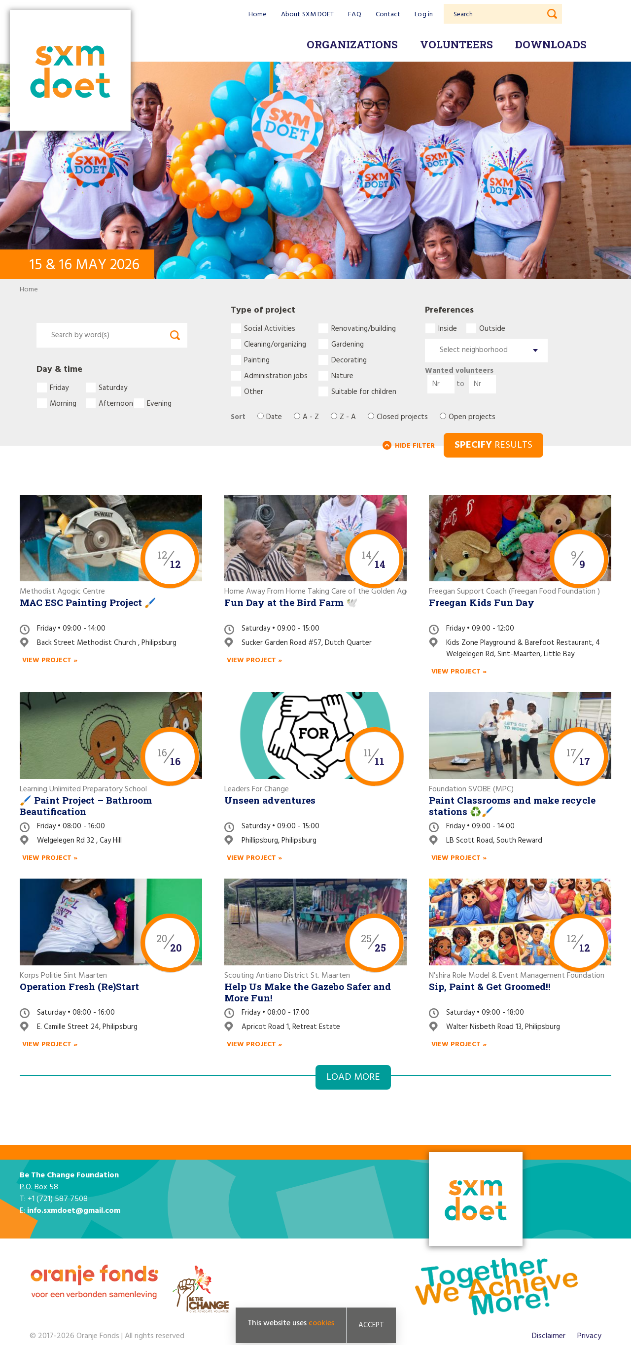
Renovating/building (363, 328)
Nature (342, 375)
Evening (159, 403)
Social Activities (269, 328)
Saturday (113, 387)
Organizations (352, 44)
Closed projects (402, 417)
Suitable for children (363, 391)
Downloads (551, 44)
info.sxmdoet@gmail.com (73, 1210)
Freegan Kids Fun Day (481, 602)
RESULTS (493, 445)
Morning (63, 403)
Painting (257, 359)
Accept (371, 1326)
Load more (353, 1077)
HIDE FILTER (415, 446)
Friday (59, 387)
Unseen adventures (270, 800)
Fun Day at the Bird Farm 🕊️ (291, 602)
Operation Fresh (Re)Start (79, 986)
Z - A (348, 417)
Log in (424, 14)
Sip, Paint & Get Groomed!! (490, 986)
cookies (321, 1323)
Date (274, 417)
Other (253, 391)
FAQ (354, 14)
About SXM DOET (307, 14)
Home (257, 14)
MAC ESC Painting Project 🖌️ (88, 602)
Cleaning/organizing (275, 344)
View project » (49, 660)
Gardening (347, 344)
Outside (492, 328)
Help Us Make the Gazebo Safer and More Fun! (307, 992)
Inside (447, 328)
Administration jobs (276, 375)
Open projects (472, 417)
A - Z (311, 417)
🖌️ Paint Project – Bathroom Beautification (86, 805)
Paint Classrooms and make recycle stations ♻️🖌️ (512, 805)
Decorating (349, 359)
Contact (388, 14)
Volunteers (456, 44)
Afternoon (116, 403)
